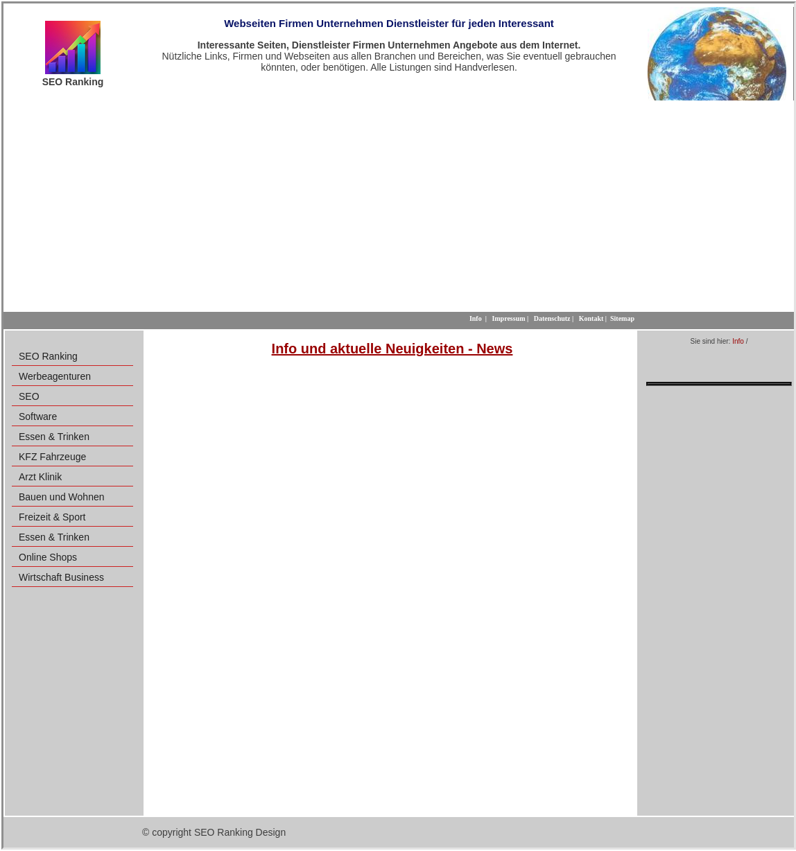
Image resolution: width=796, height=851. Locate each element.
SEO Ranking (48, 356)
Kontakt (591, 318)
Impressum (508, 318)
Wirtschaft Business (61, 577)
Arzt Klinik (40, 476)
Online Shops (48, 557)
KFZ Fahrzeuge (52, 456)
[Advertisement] (398, 204)
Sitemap (622, 318)
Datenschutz (552, 318)
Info (738, 341)
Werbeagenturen (55, 376)
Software (38, 416)
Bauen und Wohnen (62, 496)
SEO (29, 396)
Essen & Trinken (54, 436)
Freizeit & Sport (52, 517)
